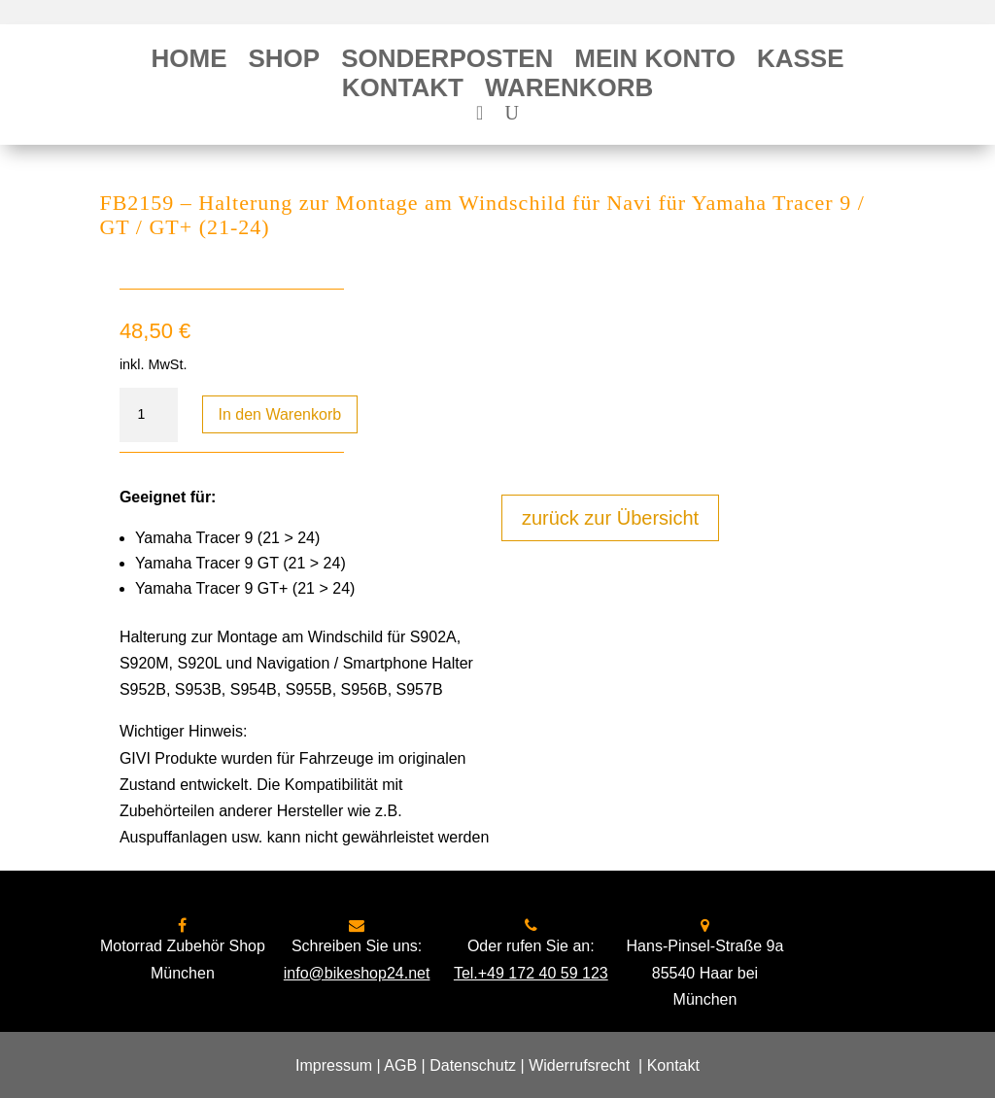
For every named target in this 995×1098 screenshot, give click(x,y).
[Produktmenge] (149, 415)
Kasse (800, 62)
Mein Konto (655, 62)
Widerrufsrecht (579, 1065)
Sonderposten (447, 62)
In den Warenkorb (280, 414)
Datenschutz (472, 1065)
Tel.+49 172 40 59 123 (531, 973)
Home (188, 62)
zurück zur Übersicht (610, 518)
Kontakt (402, 91)
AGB (400, 1065)
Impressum (333, 1065)
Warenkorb (569, 91)
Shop (284, 62)
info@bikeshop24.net (357, 973)
